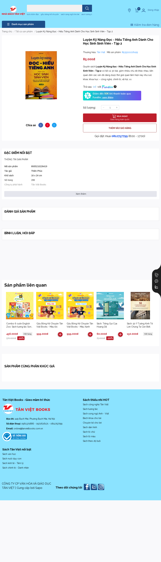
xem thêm (107, 97)
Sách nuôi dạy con (11, 458)
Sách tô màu (89, 436)
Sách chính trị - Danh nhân (15, 467)
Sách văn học (9, 454)
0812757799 (119, 136)
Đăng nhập (153, 10)
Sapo (38, 487)
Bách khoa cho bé (92, 418)
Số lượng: (89, 107)
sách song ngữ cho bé (70, 14)
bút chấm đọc (33, 14)
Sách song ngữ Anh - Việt (96, 413)
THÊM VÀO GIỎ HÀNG (119, 128)
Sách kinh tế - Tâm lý (13, 463)
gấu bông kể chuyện (50, 14)
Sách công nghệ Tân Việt (95, 404)
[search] (87, 8)
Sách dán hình (90, 427)
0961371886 (28, 423)
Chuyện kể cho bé (92, 422)
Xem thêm (81, 194)
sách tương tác (87, 14)
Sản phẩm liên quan (25, 285)
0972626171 (42, 423)
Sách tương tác (90, 409)
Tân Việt (101, 52)
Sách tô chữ (89, 432)
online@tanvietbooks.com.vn (28, 428)
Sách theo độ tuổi (91, 441)
